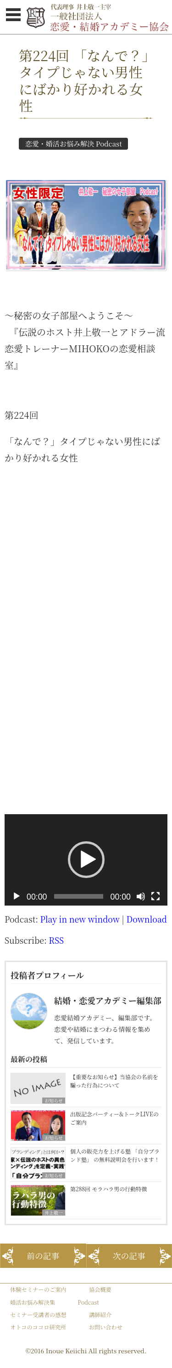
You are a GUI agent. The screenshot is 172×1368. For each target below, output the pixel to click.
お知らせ (53, 1100)
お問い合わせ (105, 1327)
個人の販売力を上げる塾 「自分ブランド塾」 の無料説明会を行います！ (115, 1155)
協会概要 (100, 1289)
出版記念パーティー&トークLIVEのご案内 (114, 1118)
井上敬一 (53, 1213)
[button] (86, 859)
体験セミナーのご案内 (38, 1289)
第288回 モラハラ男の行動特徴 (108, 1189)
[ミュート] (140, 896)
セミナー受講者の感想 (38, 1315)
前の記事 (43, 1255)
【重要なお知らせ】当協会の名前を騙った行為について (114, 1081)
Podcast (88, 1302)
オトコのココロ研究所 (38, 1327)
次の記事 (129, 1255)
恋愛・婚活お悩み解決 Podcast (73, 143)
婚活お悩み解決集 (32, 1302)
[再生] (16, 896)
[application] (86, 860)
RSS (56, 940)
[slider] (78, 896)
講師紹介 (100, 1315)
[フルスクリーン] (155, 896)
